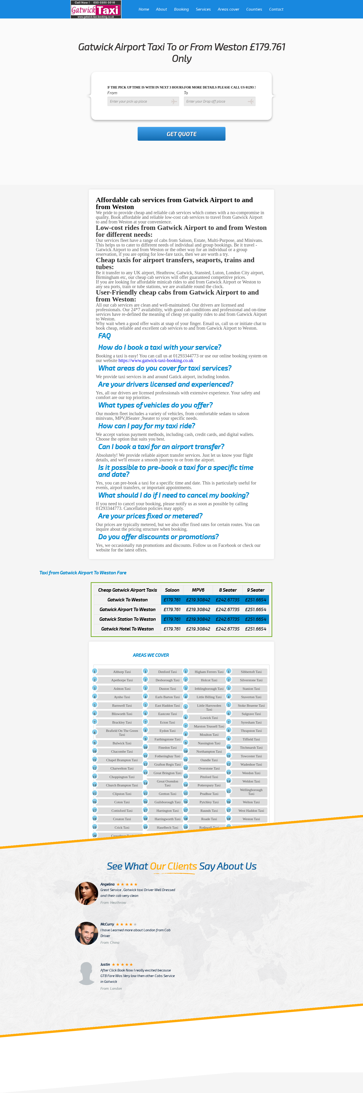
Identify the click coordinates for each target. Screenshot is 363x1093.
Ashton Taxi (121, 689)
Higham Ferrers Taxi (209, 672)
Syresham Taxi (251, 722)
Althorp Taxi (122, 672)
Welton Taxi (251, 802)
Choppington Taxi (122, 777)
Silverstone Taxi (251, 680)
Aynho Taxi (122, 697)
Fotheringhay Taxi (167, 756)
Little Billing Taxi (209, 697)
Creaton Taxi (122, 819)
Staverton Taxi (251, 697)
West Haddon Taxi (251, 811)
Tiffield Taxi (251, 739)
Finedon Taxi (167, 747)
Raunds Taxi (209, 811)
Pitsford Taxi (209, 777)
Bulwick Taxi (122, 743)
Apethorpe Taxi (122, 680)
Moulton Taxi (209, 735)
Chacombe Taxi (122, 751)
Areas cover (228, 9)
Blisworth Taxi (122, 714)
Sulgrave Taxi (251, 714)
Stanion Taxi (251, 689)
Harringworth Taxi (168, 819)
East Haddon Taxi (167, 705)
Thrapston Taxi (251, 731)
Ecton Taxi (167, 722)
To (186, 92)
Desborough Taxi (167, 680)
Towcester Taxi (251, 756)
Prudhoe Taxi (209, 794)
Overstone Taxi (209, 768)
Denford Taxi (167, 672)
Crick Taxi (122, 827)
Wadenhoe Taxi (251, 764)
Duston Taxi (167, 689)
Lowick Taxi (209, 718)
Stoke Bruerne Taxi (251, 705)
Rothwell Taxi (209, 827)
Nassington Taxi (209, 743)
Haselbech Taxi (167, 827)
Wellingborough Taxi (251, 792)
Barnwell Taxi (122, 705)
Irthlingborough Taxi (209, 689)
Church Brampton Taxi (122, 785)
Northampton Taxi (209, 751)
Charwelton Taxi (122, 768)
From (112, 92)
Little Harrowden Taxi (209, 707)
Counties (254, 9)
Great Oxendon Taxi (167, 783)
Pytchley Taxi (209, 802)
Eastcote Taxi (167, 714)
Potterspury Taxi (209, 785)
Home (144, 9)
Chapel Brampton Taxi (122, 760)
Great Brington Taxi (168, 773)
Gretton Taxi (167, 794)
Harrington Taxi (167, 811)
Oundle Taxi (209, 760)
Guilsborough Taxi (168, 802)
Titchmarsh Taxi (251, 747)
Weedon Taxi (251, 773)
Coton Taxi (122, 802)
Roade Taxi (209, 819)
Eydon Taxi (167, 731)
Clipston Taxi (122, 794)
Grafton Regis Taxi (167, 764)
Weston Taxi (251, 819)
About (161, 9)
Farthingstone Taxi (168, 739)
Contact (276, 9)
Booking (181, 9)
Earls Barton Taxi (167, 697)
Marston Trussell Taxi (209, 726)
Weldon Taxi (251, 781)
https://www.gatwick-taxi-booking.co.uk (156, 360)
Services (203, 9)
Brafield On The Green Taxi (122, 733)
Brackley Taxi (122, 722)
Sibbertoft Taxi (251, 672)
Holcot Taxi (209, 680)
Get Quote (182, 134)
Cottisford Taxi (122, 811)
